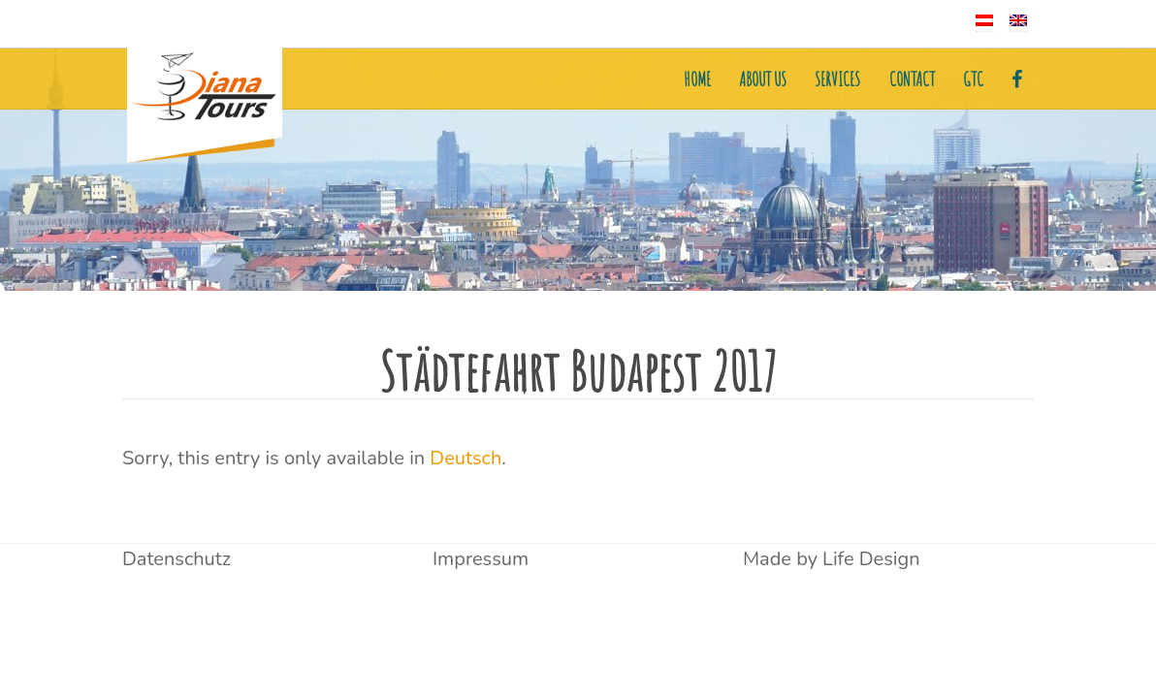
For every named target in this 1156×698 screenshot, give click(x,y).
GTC (973, 79)
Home (697, 79)
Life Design (871, 559)
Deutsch (465, 458)
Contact (912, 79)
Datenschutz (176, 559)
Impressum (481, 559)
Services (837, 79)
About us (763, 79)
